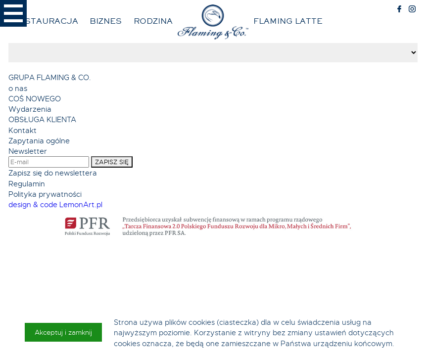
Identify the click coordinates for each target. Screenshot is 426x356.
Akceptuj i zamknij (63, 332)
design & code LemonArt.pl (55, 204)
